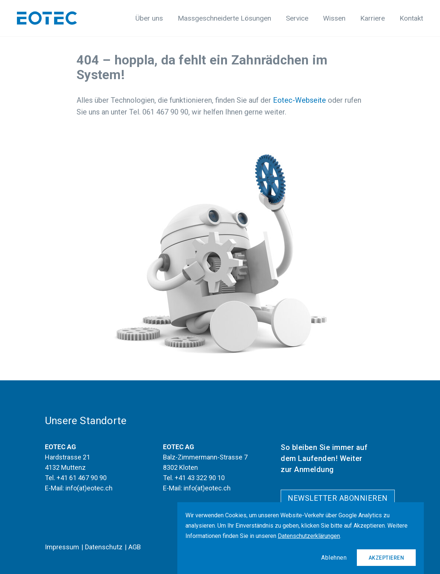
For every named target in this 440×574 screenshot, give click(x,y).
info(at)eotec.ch (89, 488)
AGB (134, 547)
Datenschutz (104, 547)
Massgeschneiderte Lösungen (224, 18)
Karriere (372, 18)
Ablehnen (334, 557)
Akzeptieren (386, 558)
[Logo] (47, 18)
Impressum (62, 547)
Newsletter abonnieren (338, 498)
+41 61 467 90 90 (82, 478)
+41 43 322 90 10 (200, 478)
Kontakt (411, 18)
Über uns (149, 18)
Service (297, 18)
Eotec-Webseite (299, 100)
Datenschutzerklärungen (309, 535)
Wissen (334, 18)
